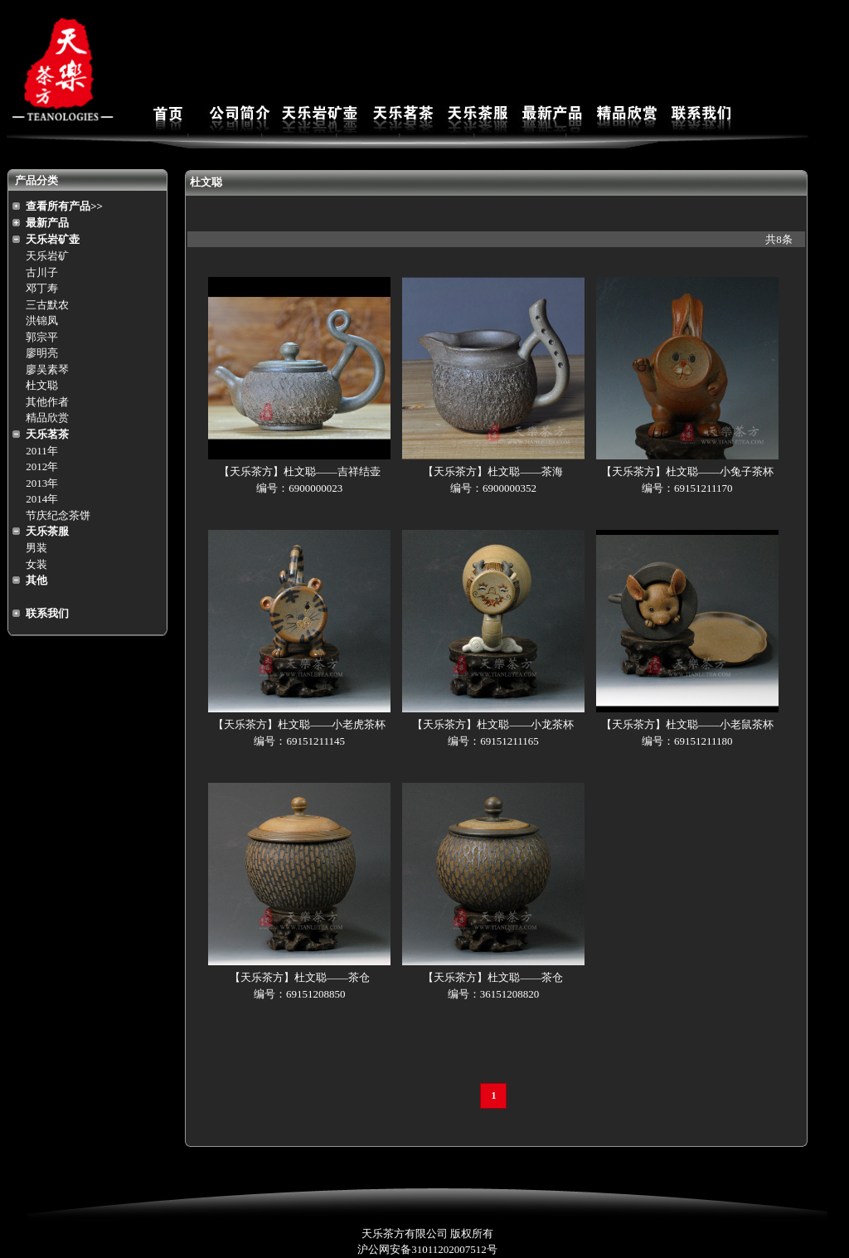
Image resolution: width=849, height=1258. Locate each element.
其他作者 (47, 402)
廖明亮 (42, 353)
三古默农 (47, 305)
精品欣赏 (47, 417)
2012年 (42, 466)
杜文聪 (42, 385)
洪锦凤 (42, 320)
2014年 (42, 499)
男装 (36, 548)
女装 (36, 564)
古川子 (42, 272)
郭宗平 (42, 337)
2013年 (42, 483)
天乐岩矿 (47, 256)
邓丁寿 (42, 288)
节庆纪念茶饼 (58, 515)
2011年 (42, 450)
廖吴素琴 (47, 369)
